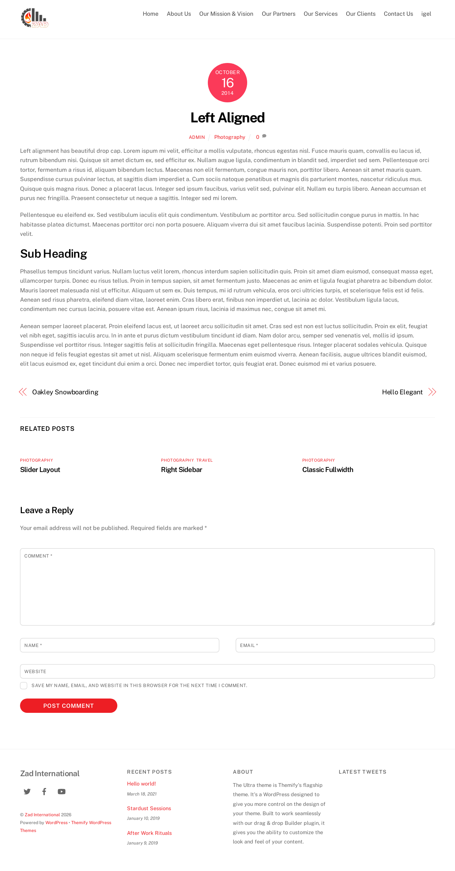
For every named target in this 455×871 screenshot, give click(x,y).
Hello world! (141, 783)
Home (150, 13)
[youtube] (61, 791)
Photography (229, 137)
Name (33, 645)
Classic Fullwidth (327, 469)
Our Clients (361, 13)
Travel (204, 460)
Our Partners (278, 13)
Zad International (42, 814)
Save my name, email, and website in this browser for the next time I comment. (139, 685)
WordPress (56, 822)
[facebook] (44, 791)
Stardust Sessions (149, 808)
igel (426, 13)
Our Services (321, 13)
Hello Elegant (402, 392)
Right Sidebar (181, 469)
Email (249, 645)
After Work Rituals (149, 833)
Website (35, 671)
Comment (38, 556)
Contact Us (398, 13)
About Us (179, 13)
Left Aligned (227, 118)
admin (197, 137)
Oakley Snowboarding (65, 392)
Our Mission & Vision (226, 13)
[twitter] (27, 791)
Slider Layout (40, 469)
